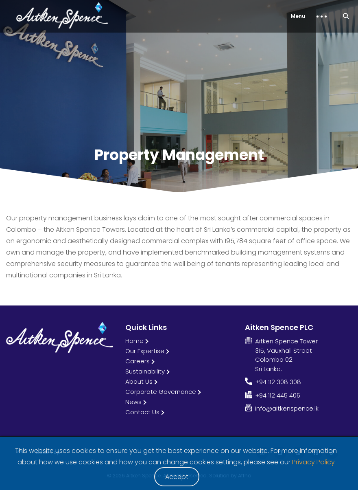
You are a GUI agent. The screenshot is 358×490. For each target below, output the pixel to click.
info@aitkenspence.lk (287, 408)
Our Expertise (144, 351)
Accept (176, 476)
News (133, 402)
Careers (137, 361)
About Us (139, 381)
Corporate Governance (160, 391)
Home (134, 340)
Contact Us (142, 412)
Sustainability (145, 371)
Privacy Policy (313, 462)
